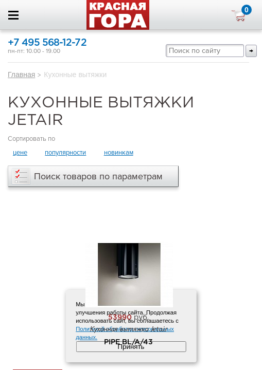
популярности (65, 153)
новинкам (118, 153)
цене (20, 153)
